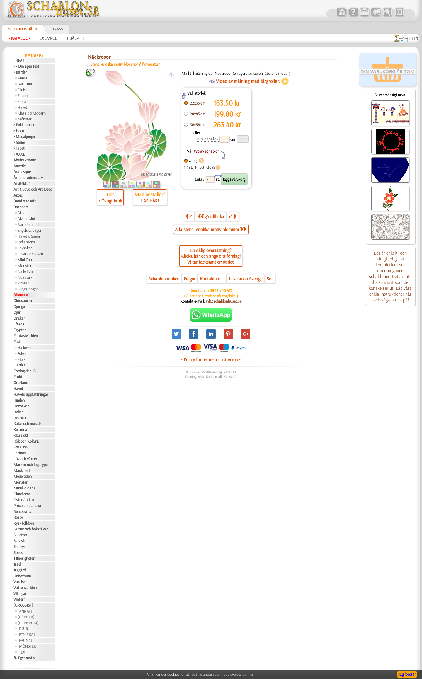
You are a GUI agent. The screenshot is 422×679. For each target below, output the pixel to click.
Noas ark (25, 277)
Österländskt (24, 499)
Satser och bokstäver (30, 529)
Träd (17, 564)
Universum (22, 576)
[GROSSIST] (23, 605)
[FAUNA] (25, 640)
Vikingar (20, 593)
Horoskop (21, 406)
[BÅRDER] (26, 617)
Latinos (19, 452)
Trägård (19, 570)
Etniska (24, 89)
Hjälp (73, 38)
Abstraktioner (24, 160)
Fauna (23, 95)
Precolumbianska (27, 505)
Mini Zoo (25, 259)
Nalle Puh (25, 271)
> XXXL (19, 154)
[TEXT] (23, 652)
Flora (22, 101)
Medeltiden (22, 476)
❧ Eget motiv (24, 658)
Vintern (19, 599)
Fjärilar (19, 365)
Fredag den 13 (24, 370)
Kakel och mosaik (27, 423)
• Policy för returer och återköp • (211, 359)
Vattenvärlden (25, 587)
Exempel (48, 38)
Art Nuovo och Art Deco (32, 189)
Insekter (20, 417)
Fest (17, 341)
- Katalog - (19, 38)
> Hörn (18, 130)
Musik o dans (24, 488)
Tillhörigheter (24, 558)
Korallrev (20, 447)
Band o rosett (24, 201)
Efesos (18, 324)
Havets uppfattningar (30, 394)
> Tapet (19, 148)
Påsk (21, 359)
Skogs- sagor (28, 288)
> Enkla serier (24, 124)
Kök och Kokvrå (26, 441)
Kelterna (20, 429)
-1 (189, 216)
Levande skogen (30, 253)
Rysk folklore (23, 523)
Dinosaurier (23, 300)
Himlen (19, 400)
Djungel (19, 306)
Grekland (20, 382)
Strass (56, 29)
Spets (18, 552)
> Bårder (20, 72)
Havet (22, 107)
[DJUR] (24, 628)
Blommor (20, 294)
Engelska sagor (30, 230)
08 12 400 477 (221, 290)
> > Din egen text (26, 66)
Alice (21, 212)
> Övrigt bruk (110, 201)
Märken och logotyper (31, 464)
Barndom (20, 206)
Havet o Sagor (29, 236)
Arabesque (22, 171)
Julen (22, 353)
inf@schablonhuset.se (223, 301)
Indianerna (26, 242)
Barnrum (25, 83)
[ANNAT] (25, 611)
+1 (232, 216)
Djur (17, 312)
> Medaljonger (24, 136)
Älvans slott (27, 218)
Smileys (19, 546)
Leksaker (25, 247)
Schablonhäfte (23, 29)
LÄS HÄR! (150, 201)
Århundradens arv (28, 177)
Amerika (20, 165)
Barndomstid (28, 224)
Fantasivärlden (25, 335)
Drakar (19, 318)
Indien (18, 411)
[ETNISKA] (26, 634)
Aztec (18, 195)
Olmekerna (22, 494)
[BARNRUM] (28, 622)
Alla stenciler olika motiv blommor (210, 229)
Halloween (26, 347)
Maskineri (21, 470)
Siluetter (20, 535)
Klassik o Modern (32, 113)
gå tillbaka (211, 216)
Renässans (22, 511)
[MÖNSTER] (28, 646)
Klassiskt (20, 435)
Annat (23, 78)
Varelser (20, 581)
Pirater (23, 283)
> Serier (19, 142)
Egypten (19, 329)
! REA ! (18, 60)
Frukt (17, 376)
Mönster (25, 119)
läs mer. (248, 674)
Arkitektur (21, 183)
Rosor (18, 517)
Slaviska (20, 540)
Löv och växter (25, 458)
